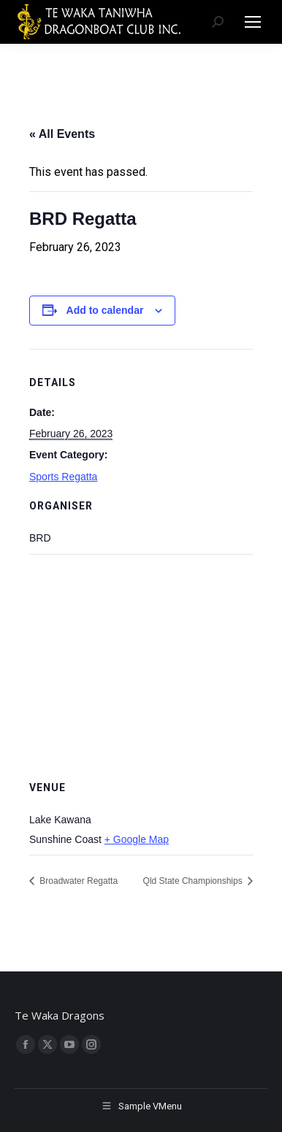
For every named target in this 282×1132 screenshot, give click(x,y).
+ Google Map (136, 839)
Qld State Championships (194, 881)
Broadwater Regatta (77, 881)
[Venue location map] (141, 659)
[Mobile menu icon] (252, 21)
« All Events (62, 134)
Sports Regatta (63, 476)
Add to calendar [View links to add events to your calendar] (105, 310)
